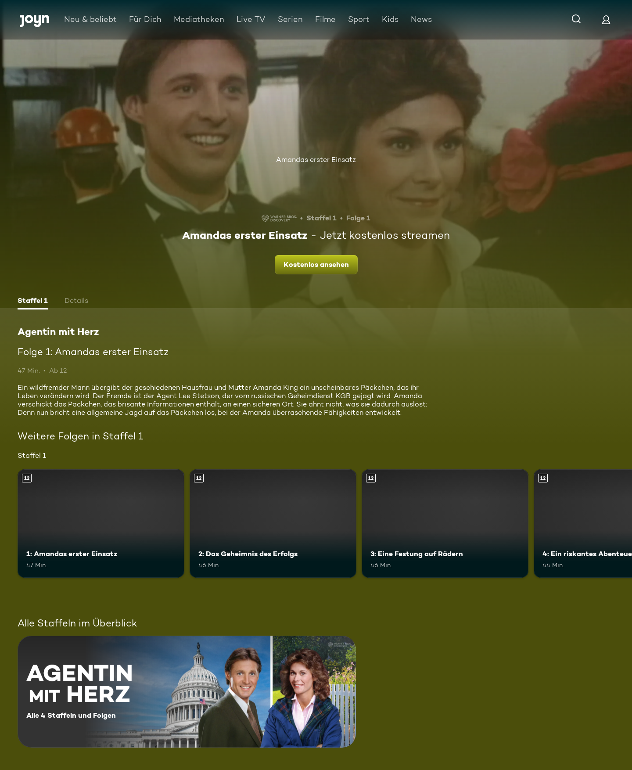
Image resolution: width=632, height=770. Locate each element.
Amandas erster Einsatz (316, 159)
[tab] (33, 301)
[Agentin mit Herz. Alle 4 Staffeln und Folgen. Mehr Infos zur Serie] (187, 692)
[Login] (606, 19)
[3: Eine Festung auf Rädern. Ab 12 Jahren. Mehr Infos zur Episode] (445, 523)
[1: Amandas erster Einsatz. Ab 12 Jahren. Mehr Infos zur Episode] (101, 523)
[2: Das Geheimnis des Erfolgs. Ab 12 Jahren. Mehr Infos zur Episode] (273, 523)
